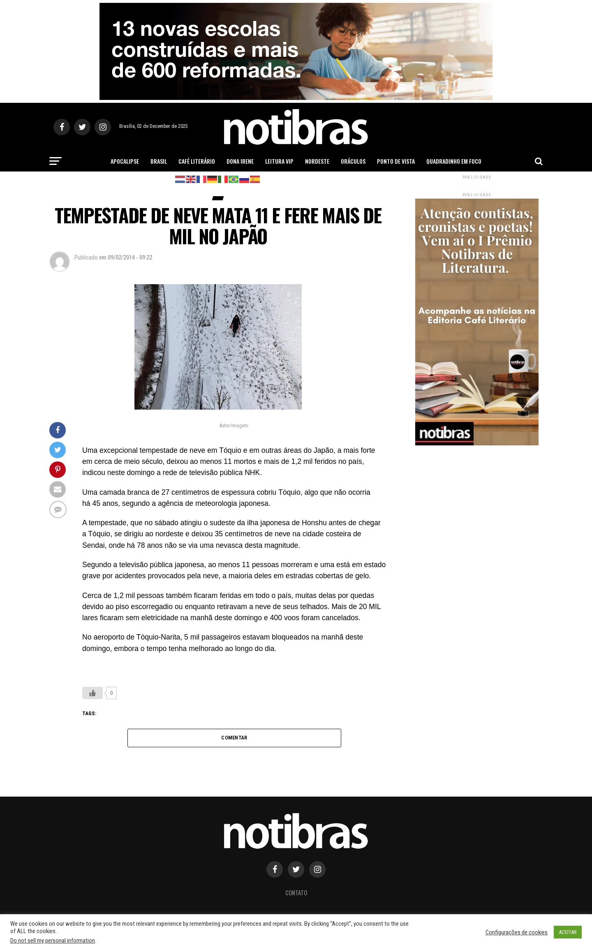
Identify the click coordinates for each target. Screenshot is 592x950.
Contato (296, 892)
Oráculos (353, 161)
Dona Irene (240, 161)
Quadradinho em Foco (453, 161)
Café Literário (196, 161)
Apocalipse (125, 161)
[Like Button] (92, 693)
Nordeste (317, 161)
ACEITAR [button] (568, 932)
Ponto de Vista (396, 161)
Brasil (158, 161)
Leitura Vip (279, 161)
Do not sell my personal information (52, 940)
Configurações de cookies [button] (517, 932)
